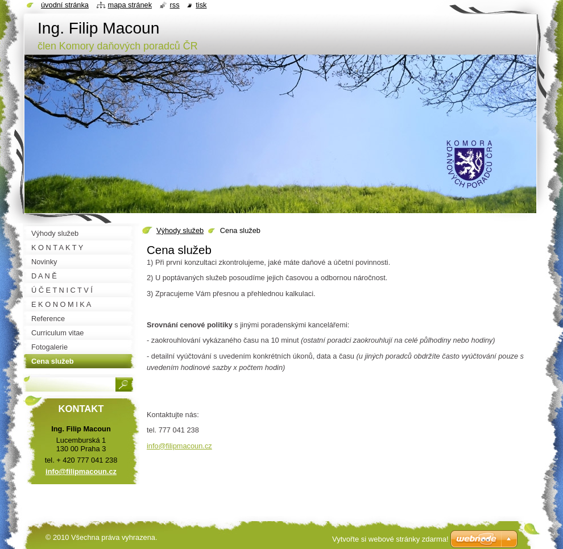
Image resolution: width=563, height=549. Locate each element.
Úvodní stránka (65, 5)
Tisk (201, 5)
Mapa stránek (130, 5)
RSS (175, 5)
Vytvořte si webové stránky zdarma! (390, 539)
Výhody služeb (180, 230)
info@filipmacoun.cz (179, 446)
